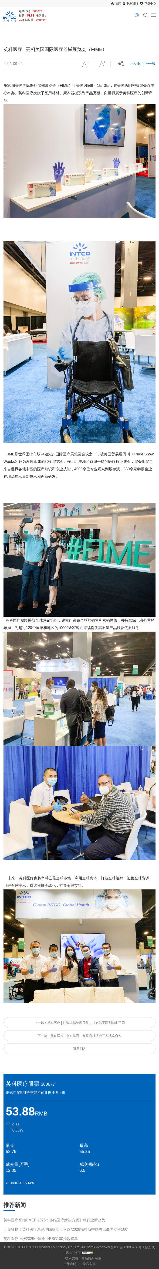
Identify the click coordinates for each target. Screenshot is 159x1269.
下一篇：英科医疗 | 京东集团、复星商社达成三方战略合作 (79, 1036)
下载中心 (150, 3)
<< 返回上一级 (144, 64)
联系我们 (132, 3)
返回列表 (79, 1049)
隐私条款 (89, 1264)
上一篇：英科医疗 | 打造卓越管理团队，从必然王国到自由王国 (79, 1023)
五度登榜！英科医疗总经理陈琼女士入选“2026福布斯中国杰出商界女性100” (66, 1235)
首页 (118, 3)
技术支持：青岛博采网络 (83, 1258)
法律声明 (69, 1264)
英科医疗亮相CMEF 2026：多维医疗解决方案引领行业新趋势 (54, 1226)
